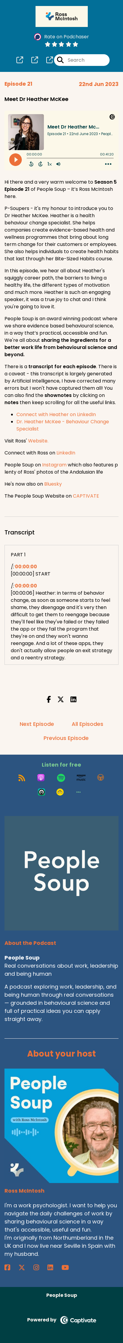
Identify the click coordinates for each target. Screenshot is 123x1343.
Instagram (54, 464)
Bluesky (53, 484)
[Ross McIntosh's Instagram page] (39, 1267)
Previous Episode (66, 738)
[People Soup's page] (19, 60)
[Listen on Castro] (41, 792)
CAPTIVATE (86, 496)
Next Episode (37, 724)
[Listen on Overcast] (100, 778)
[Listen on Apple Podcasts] (41, 778)
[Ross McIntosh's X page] (25, 1267)
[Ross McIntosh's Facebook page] (10, 1267)
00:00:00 (26, 566)
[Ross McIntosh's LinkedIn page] (53, 1267)
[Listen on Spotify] (61, 778)
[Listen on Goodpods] (60, 792)
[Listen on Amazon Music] (81, 778)
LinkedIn (65, 452)
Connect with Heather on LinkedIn (56, 414)
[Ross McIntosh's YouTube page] (68, 1267)
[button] (78, 792)
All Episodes (87, 724)
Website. (38, 440)
